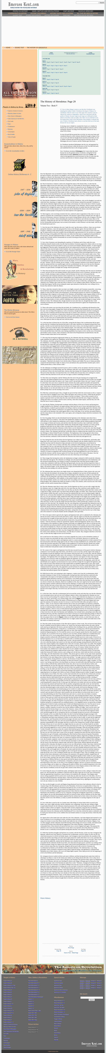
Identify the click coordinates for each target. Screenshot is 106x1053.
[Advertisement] (53, 31)
